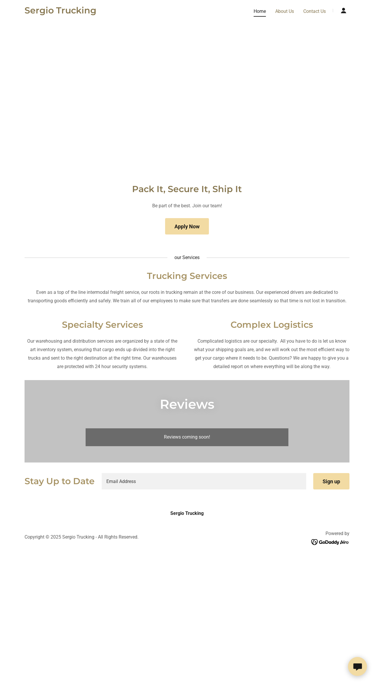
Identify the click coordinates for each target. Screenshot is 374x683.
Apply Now (187, 226)
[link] (60, 12)
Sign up (331, 481)
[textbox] (204, 481)
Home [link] (260, 11)
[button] (343, 10)
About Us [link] (284, 11)
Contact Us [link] (314, 11)
